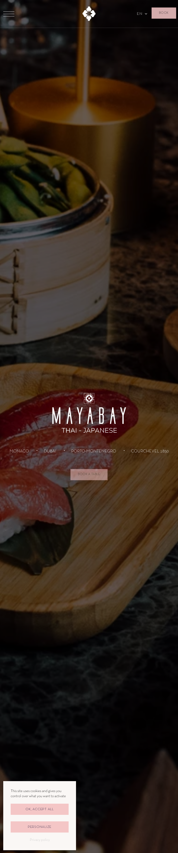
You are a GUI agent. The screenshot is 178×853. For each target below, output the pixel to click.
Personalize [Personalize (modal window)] (39, 827)
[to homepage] (89, 14)
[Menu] (8, 14)
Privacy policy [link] (40, 840)
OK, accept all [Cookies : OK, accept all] (39, 809)
